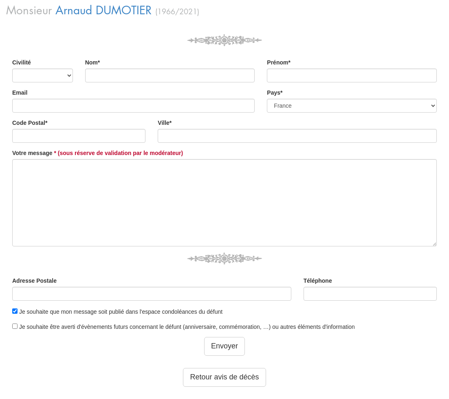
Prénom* (279, 62)
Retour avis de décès (224, 377)
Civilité (21, 62)
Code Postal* (29, 123)
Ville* (165, 123)
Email (19, 92)
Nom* (92, 62)
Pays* (274, 92)
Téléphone (318, 280)
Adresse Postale (34, 280)
